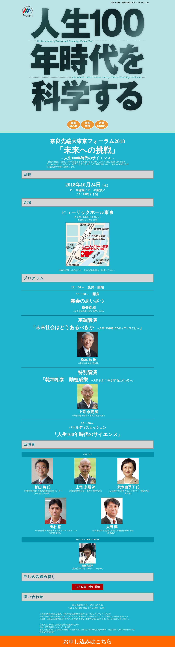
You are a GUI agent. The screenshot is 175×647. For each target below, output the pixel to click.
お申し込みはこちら (87, 642)
